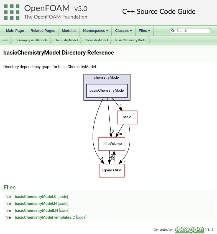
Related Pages (42, 31)
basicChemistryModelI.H (36, 210)
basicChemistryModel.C (36, 196)
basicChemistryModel (130, 40)
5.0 (82, 8)
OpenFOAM (47, 8)
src (5, 40)
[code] (63, 196)
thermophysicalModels (31, 40)
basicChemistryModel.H (36, 203)
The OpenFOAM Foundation (55, 17)
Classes (124, 32)
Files (145, 32)
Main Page (15, 31)
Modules (69, 31)
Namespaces (96, 32)
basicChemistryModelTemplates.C (45, 217)
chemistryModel (66, 40)
